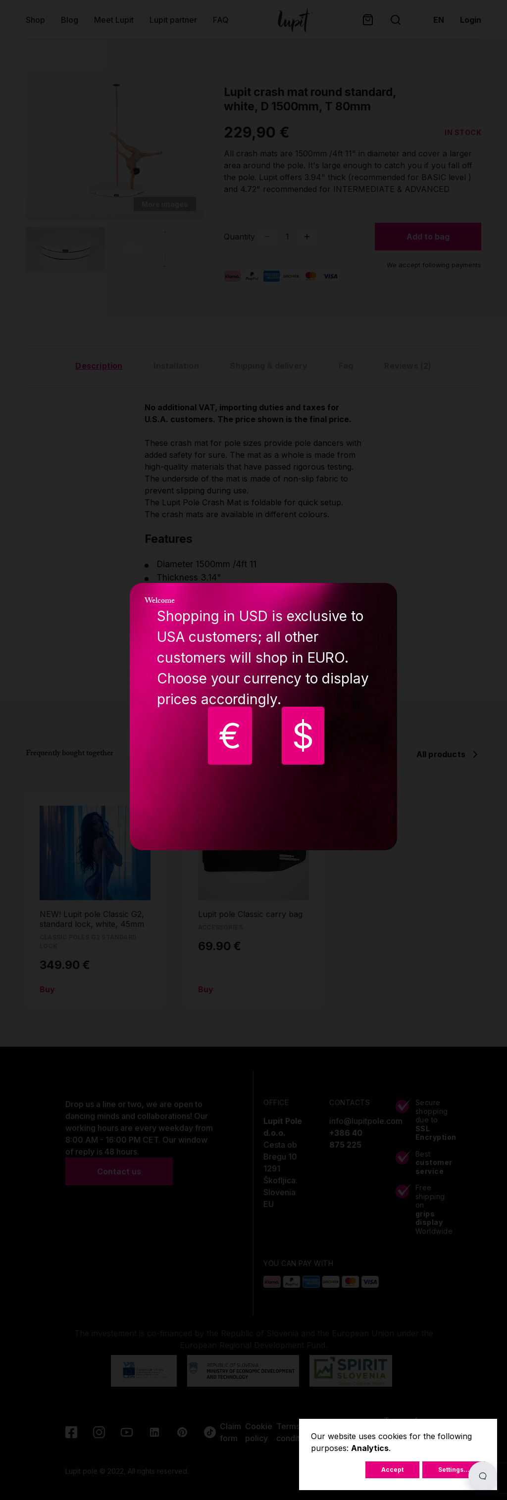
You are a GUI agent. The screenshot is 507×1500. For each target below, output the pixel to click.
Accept (392, 1469)
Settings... (453, 1469)
